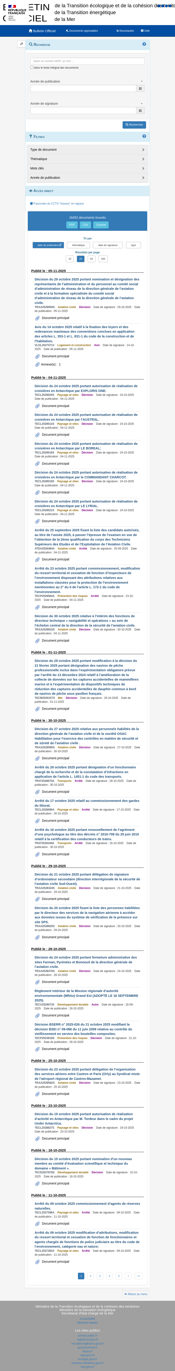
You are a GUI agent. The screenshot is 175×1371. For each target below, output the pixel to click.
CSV (85, 224)
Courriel (101, 224)
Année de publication (45, 177)
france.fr (87, 1351)
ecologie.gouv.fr (87, 1359)
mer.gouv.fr (87, 1366)
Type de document (43, 149)
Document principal (55, 318)
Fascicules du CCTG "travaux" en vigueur (57, 203)
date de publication (48, 245)
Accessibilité (87, 1318)
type (133, 245)
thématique (78, 245)
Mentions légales (87, 1322)
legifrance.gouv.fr (87, 1339)
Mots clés (37, 168)
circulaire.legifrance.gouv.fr (87, 1343)
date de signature (108, 245)
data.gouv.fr (87, 1355)
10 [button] (69, 258)
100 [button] (103, 258)
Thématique (38, 159)
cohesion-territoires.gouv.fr (87, 1363)
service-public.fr (87, 1335)
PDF (72, 224)
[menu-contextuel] (31, 67)
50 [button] (91, 258)
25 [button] (80, 258)
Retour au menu (135, 1294)
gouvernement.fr (87, 1347)
